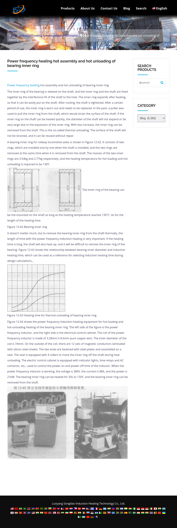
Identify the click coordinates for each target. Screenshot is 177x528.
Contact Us (109, 8)
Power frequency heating (23, 85)
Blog (126, 8)
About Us (88, 8)
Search (141, 8)
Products (68, 8)
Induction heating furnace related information (49, 35)
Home (13, 31)
